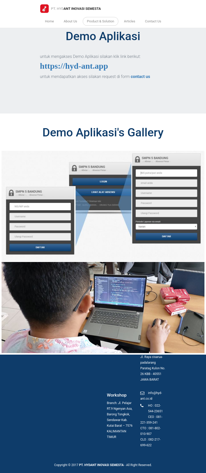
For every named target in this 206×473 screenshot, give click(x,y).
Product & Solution (100, 21)
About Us (70, 21)
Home (49, 21)
